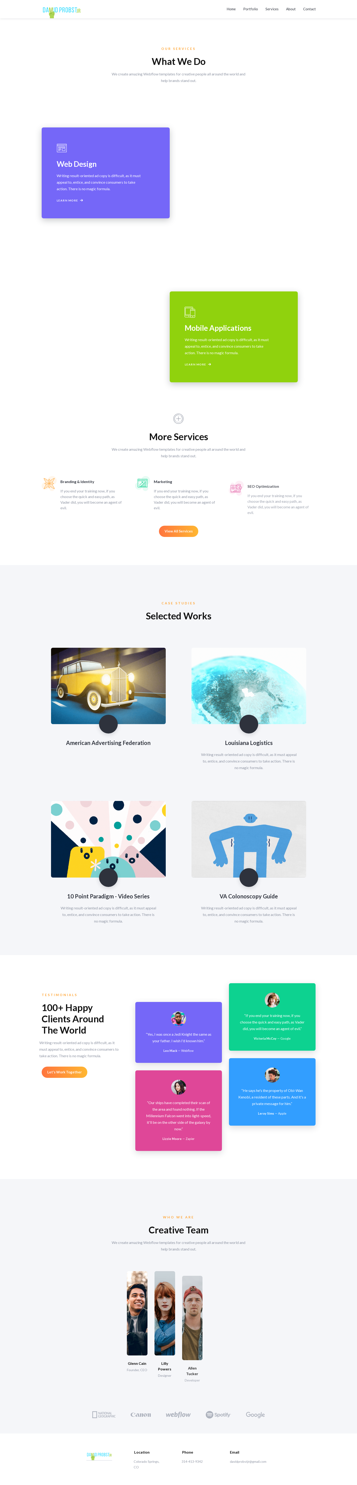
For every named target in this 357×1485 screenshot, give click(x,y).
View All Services (179, 531)
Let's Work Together (64, 1072)
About (291, 7)
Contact (309, 7)
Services (272, 7)
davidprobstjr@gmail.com (248, 1461)
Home (231, 7)
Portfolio (250, 7)
